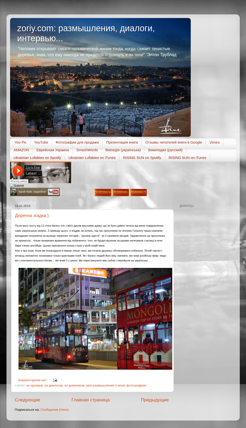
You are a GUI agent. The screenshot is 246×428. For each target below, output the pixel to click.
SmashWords (87, 150)
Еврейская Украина (53, 150)
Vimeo (214, 142)
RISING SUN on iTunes (187, 158)
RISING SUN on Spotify (142, 158)
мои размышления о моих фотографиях (116, 385)
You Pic (20, 142)
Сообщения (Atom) (55, 409)
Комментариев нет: (33, 380)
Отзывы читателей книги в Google (173, 142)
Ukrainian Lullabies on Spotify (37, 158)
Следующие (27, 399)
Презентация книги (122, 142)
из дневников (74, 385)
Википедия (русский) (165, 150)
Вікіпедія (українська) (123, 150)
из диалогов (54, 385)
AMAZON (21, 150)
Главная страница (91, 399)
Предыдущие (155, 399)
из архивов (34, 385)
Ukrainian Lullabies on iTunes (92, 158)
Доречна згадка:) (32, 215)
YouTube (41, 142)
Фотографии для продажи (77, 142)
